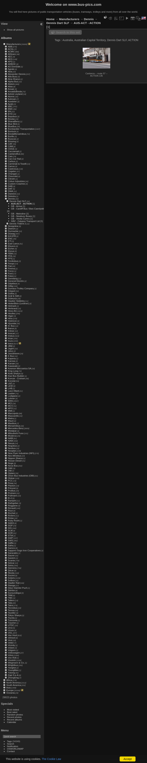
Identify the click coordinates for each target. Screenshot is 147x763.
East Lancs (13, 243)
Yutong (11, 672)
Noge (10, 463)
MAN (10, 401)
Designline (13, 226)
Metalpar (12, 430)
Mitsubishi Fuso (16, 433)
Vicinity (11, 645)
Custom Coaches (16, 183)
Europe (10, 690)
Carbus (11, 161)
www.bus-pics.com (84, 4)
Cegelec (12, 171)
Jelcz (10, 351)
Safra (10, 545)
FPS (10, 258)
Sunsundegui (14, 593)
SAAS (11, 523)
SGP (10, 525)
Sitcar (11, 570)
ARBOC (12, 64)
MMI (10, 411)
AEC (10, 56)
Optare (11, 473)
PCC (10, 480)
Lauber (11, 393)
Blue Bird (12, 124)
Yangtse (12, 667)
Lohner (11, 398)
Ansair (11, 89)
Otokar (11, 478)
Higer (10, 316)
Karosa (11, 361)
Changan (12, 173)
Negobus (12, 445)
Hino (10, 318)
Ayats (10, 104)
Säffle (11, 543)
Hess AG (12, 311)
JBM (10, 346)
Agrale (11, 69)
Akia (10, 71)
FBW (10, 253)
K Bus (11, 356)
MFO (10, 408)
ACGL (11, 49)
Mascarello (13, 415)
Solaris (11, 578)
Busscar (12, 139)
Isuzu (10, 340)
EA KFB (12, 236)
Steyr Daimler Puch (17, 588)
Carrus (11, 166)
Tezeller (12, 612)
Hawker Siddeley (16, 301)
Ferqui (11, 263)
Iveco (10, 343)
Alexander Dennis (17, 74)
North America (13, 682)
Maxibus (12, 423)
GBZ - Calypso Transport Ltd (25, 221)
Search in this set (68, 32)
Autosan (12, 99)
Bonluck (12, 131)
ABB (10, 46)
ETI (9, 241)
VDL (10, 632)
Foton (11, 276)
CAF (10, 144)
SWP (10, 538)
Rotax (11, 518)
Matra (11, 418)
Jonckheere (14, 353)
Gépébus (12, 283)
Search (10, 743)
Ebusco (11, 246)
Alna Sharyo (14, 79)
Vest (10, 640)
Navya (11, 443)
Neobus (12, 448)
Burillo (11, 136)
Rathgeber (13, 503)
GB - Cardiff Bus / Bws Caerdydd (27, 208)
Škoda (11, 573)
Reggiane (12, 505)
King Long (13, 371)
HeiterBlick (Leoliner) (18, 303)
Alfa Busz (12, 76)
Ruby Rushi (14, 520)
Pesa (10, 483)
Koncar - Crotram (16, 378)
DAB (10, 186)
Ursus (11, 630)
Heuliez (11, 313)
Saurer (11, 555)
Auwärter (12, 101)
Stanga (11, 585)
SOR (10, 533)
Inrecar (11, 333)
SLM (10, 530)
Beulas (11, 119)
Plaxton (11, 485)
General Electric (16, 281)
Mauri (10, 420)
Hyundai (12, 323)
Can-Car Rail (14, 158)
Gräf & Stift (13, 296)
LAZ (10, 383)
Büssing (12, 141)
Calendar (11, 722)
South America (13, 685)
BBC (10, 106)
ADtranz (12, 54)
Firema (11, 268)
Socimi (11, 575)
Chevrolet (12, 176)
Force (11, 271)
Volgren (12, 650)
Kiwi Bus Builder (16, 376)
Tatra (10, 605)
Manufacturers (13, 44)
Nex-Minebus (14, 455)
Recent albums (14, 719)
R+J (10, 498)
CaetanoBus (14, 153)
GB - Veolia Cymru (20, 218)
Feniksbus (13, 261)
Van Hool (12, 635)
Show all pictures (15, 29)
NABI (10, 438)
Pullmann (12, 495)
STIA (10, 535)
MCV (10, 406)
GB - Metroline (18, 213)
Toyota (11, 617)
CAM (10, 146)
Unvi (10, 627)
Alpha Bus (13, 81)
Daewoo (12, 193)
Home (50, 19)
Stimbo (11, 590)
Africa (9, 680)
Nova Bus (13, 465)
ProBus (11, 490)
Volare (11, 647)
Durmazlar (13, 231)
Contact (11, 751)
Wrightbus (13, 665)
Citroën (11, 178)
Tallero (11, 600)
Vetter (11, 642)
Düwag (11, 233)
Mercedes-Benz (16, 428)
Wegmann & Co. (16, 662)
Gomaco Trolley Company (21, 288)
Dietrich (12, 228)
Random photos (15, 714)
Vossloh (12, 660)
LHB (10, 388)
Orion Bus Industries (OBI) (21, 475)
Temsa (11, 610)
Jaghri (11, 348)
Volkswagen (14, 652)
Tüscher (12, 622)
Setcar (11, 563)
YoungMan (13, 670)
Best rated (12, 712)
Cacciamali (13, 151)
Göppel (11, 291)
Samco (11, 548)
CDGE (11, 148)
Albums (6, 38)
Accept (127, 759)
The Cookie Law (51, 759)
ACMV (11, 51)
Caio (10, 156)
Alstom (11, 84)
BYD (10, 114)
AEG (10, 59)
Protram (12, 493)
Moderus (12, 435)
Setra (10, 565)
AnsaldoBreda (15, 91)
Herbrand (12, 308)
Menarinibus (14, 425)
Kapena (12, 358)
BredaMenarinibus (17, 134)
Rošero (11, 515)
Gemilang (12, 278)
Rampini (12, 500)
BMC (10, 109)
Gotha (11, 293)
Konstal (11, 381)
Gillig (10, 286)
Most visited (13, 709)
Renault (12, 508)
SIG (10, 528)
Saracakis (13, 553)
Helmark (12, 306)
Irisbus (11, 336)
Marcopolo (13, 413)
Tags (9, 741)
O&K (10, 468)
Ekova (11, 251)
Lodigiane (13, 396)
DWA (10, 191)
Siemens (12, 568)
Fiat (10, 266)
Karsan (11, 363)
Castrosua (13, 168)
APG (10, 61)
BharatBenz (14, 121)
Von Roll (12, 657)
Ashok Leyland (15, 94)
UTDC (11, 625)
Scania (11, 560)
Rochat (11, 513)
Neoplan (12, 450)
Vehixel (11, 637)
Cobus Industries (16, 181)
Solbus (11, 580)
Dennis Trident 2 (17, 223)
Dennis (11, 198)
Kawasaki (12, 366)
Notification (12, 746)
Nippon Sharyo (15, 458)
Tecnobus (12, 607)
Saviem (11, 558)
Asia (8, 687)
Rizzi (10, 510)
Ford (10, 273)
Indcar (11, 331)
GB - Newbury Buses (21, 216)
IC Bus (11, 326)
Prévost (12, 488)
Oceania (10, 692)
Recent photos (14, 717)
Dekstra (12, 196)
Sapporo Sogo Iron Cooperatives (24, 550)
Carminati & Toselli (17, 163)
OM (9, 470)
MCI (10, 403)
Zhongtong (13, 677)
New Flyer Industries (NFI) (21, 453)
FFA (10, 256)
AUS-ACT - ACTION (21, 203)
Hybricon (12, 321)
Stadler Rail (14, 583)
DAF (10, 188)
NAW (10, 440)
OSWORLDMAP (15, 748)
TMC (10, 598)
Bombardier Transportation (21, 129)
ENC (10, 238)
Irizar (10, 338)
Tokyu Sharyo (14, 615)
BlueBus (12, 126)
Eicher (11, 248)
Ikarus (11, 328)
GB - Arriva (16, 206)
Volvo (10, 655)
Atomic (11, 96)
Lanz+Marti (13, 391)
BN (9, 111)
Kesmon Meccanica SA (19, 368)
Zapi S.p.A (13, 675)
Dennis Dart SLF (17, 201)
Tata (10, 603)
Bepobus (12, 116)
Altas (10, 86)
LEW (10, 386)
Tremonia (12, 620)
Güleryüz (12, 298)
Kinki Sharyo (14, 373)
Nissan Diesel (15, 460)
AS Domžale (14, 66)
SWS (10, 540)
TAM (10, 595)
